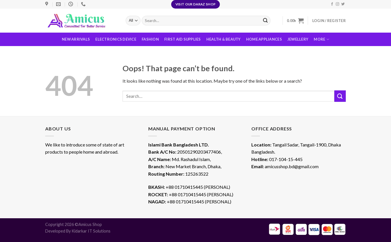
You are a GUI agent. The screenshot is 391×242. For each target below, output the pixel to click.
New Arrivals (76, 39)
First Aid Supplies (182, 39)
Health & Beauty (223, 39)
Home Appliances (264, 39)
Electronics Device (115, 39)
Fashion (150, 39)
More (321, 39)
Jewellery (297, 39)
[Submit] (340, 96)
